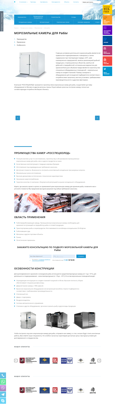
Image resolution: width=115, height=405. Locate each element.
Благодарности (56, 2)
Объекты (66, 2)
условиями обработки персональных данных (41, 260)
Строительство (55, 17)
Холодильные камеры (91, 17)
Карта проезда (49, 12)
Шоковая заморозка (78, 22)
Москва (45, 7)
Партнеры (33, 2)
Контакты (76, 2)
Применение (21, 42)
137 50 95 (68, 260)
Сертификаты (44, 2)
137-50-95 (86, 7)
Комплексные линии (50, 22)
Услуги (96, 22)
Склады (73, 17)
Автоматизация (25, 22)
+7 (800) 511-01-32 (86, 10)
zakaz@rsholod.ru (89, 12)
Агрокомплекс (22, 17)
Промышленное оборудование (38, 17)
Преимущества (22, 39)
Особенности (21, 45)
